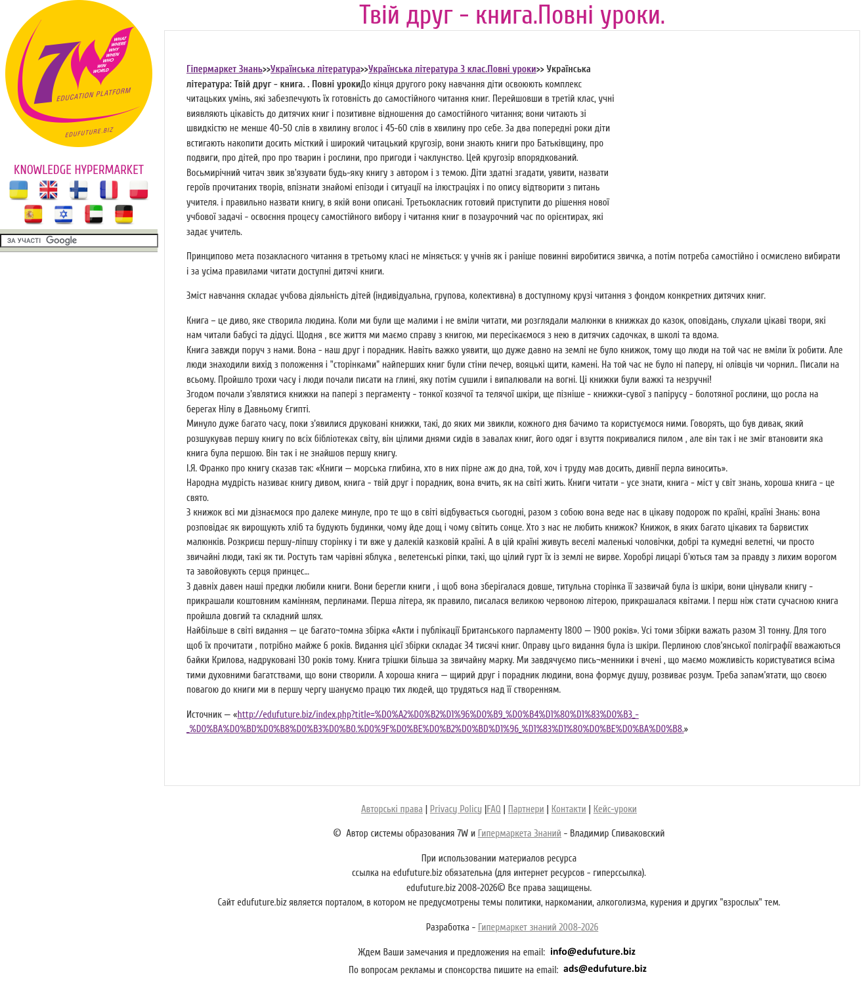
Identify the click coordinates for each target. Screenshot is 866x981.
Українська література (315, 69)
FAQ (493, 809)
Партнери (526, 809)
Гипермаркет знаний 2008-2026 (538, 927)
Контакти (569, 809)
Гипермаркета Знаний (519, 833)
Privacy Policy (456, 809)
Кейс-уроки (615, 809)
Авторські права (392, 809)
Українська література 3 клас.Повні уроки (452, 69)
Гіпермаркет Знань (224, 69)
